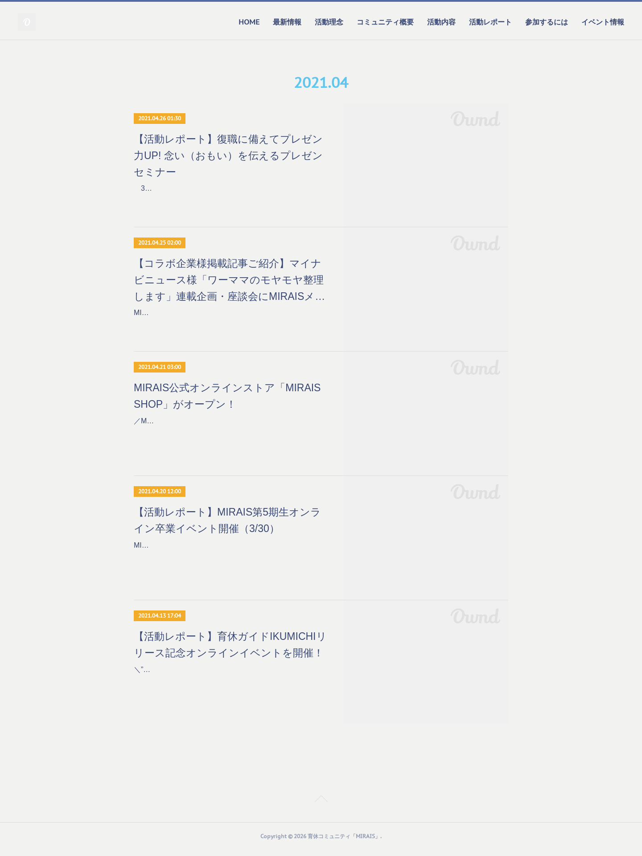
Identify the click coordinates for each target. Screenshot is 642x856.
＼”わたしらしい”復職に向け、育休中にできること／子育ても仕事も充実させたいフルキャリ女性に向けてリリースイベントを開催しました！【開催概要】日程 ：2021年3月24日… (231, 688)
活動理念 (329, 21)
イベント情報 (602, 21)
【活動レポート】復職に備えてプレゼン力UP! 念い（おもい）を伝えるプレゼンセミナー (228, 155)
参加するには (546, 21)
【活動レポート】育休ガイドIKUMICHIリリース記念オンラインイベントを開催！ (230, 650)
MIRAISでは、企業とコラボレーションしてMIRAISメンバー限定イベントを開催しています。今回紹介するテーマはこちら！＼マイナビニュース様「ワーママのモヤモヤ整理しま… (230, 328)
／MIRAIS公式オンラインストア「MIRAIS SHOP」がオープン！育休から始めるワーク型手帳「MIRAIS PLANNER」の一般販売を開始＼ (230, 439)
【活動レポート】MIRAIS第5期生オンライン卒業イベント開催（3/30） (227, 526)
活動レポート (490, 21)
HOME (249, 21)
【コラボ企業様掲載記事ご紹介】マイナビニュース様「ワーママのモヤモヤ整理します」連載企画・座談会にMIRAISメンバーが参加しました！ (229, 284)
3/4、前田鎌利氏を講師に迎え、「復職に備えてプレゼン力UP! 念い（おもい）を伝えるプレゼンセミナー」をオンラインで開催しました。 (230, 201)
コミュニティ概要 (385, 21)
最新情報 (287, 21)
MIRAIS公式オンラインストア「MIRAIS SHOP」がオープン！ (227, 402)
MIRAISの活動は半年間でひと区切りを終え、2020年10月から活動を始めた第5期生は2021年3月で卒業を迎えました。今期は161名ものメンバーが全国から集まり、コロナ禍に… (229, 564)
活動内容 (441, 21)
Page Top (321, 806)
